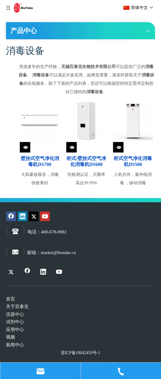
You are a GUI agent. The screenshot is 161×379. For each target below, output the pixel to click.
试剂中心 (15, 321)
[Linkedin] (22, 216)
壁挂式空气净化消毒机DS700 (40, 161)
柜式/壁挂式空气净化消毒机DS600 (86, 161)
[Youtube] (45, 216)
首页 (10, 299)
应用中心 (15, 329)
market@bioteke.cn (58, 252)
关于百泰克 (17, 306)
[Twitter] (33, 216)
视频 (10, 337)
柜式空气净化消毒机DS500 (133, 161)
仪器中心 (15, 314)
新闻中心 (15, 344)
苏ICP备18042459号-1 (80, 353)
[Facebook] (11, 216)
